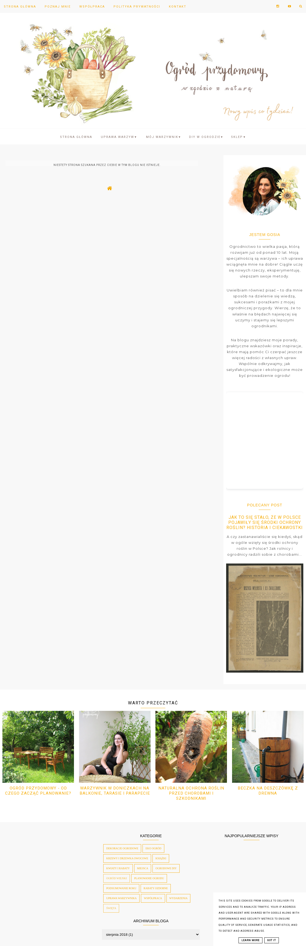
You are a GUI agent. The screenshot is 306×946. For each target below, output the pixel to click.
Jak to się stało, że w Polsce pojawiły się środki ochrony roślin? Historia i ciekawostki (264, 522)
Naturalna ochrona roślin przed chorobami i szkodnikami (191, 793)
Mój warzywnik (164, 137)
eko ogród (153, 848)
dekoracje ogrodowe (122, 848)
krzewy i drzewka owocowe (127, 858)
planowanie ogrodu (149, 878)
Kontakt (177, 6)
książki (160, 858)
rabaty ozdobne (156, 888)
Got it (271, 940)
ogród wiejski (116, 878)
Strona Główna (20, 6)
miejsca (142, 868)
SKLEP (238, 137)
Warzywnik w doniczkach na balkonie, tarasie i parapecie (115, 791)
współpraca (153, 898)
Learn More (250, 940)
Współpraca (92, 6)
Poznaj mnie (58, 6)
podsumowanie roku (121, 888)
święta (111, 908)
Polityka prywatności (136, 6)
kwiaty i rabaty (118, 868)
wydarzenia (178, 898)
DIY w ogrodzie (206, 137)
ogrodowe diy (166, 868)
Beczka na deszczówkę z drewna (268, 791)
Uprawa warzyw (119, 137)
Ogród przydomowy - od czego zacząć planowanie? (38, 791)
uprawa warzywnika (121, 898)
